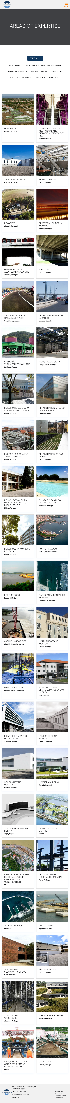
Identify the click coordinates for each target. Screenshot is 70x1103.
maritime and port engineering (43, 65)
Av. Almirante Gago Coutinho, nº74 (25, 1087)
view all (35, 58)
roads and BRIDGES (20, 77)
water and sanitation (48, 77)
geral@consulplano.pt (21, 1094)
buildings (14, 65)
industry (57, 71)
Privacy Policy (60, 1091)
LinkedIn (16, 1097)
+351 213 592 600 (19, 1091)
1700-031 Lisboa (18, 1089)
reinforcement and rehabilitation (27, 71)
